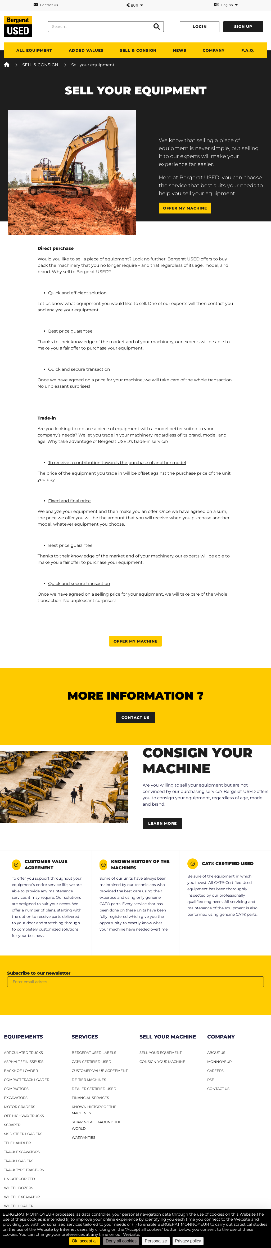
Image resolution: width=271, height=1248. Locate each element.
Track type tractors (24, 1170)
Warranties (83, 1137)
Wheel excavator (22, 1197)
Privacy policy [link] (188, 1241)
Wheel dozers (18, 1188)
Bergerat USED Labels (94, 1052)
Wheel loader (18, 1206)
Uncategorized (19, 1179)
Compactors (16, 1088)
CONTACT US (218, 1088)
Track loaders (18, 1161)
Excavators (16, 1098)
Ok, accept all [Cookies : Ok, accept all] (85, 1241)
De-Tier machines (89, 1079)
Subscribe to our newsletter (38, 973)
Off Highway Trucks (24, 1116)
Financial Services (90, 1098)
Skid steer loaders (23, 1134)
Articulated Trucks (23, 1052)
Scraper (12, 1125)
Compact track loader (26, 1079)
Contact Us (46, 4)
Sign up (243, 26)
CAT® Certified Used (91, 1061)
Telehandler (17, 1143)
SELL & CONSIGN (138, 50)
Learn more (162, 823)
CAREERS (215, 1070)
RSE (210, 1079)
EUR (135, 5)
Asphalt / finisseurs (23, 1061)
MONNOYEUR (219, 1061)
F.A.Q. (248, 50)
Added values (86, 50)
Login (200, 26)
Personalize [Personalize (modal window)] (156, 1241)
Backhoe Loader (21, 1070)
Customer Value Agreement (100, 1070)
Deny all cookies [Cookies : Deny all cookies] (121, 1241)
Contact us (135, 717)
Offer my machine (185, 208)
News (179, 50)
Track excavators (22, 1152)
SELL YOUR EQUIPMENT (160, 1052)
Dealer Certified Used (94, 1088)
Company (214, 50)
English (226, 4)
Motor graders (19, 1107)
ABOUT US (216, 1052)
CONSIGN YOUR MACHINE (162, 1061)
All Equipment (34, 50)
